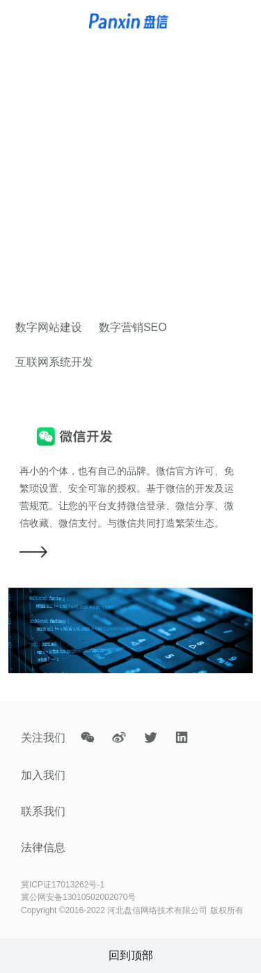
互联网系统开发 (54, 362)
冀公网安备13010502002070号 (78, 897)
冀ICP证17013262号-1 (62, 885)
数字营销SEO (133, 327)
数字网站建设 (48, 327)
